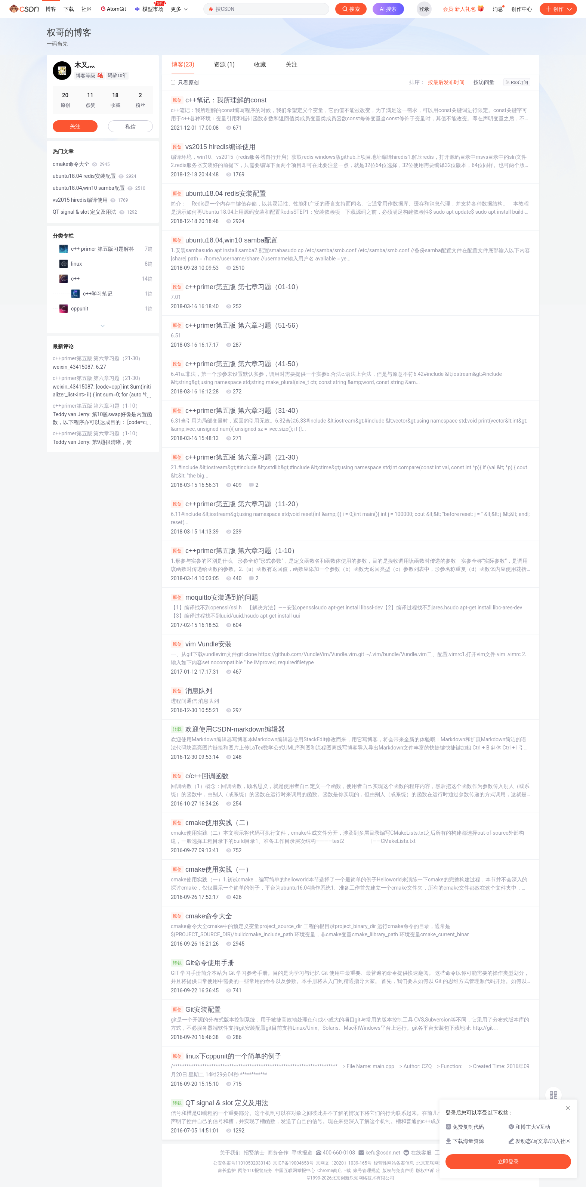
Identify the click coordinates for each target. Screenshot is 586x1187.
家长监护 (227, 1170)
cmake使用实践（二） (211, 822)
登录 (424, 9)
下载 (69, 9)
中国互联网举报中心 (295, 1170)
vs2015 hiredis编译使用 (213, 147)
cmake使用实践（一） (211, 869)
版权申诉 (425, 1170)
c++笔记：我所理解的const (218, 100)
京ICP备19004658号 (293, 1163)
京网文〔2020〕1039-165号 (344, 1163)
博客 (51, 9)
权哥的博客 (69, 32)
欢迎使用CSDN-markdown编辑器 (228, 729)
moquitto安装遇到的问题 (214, 597)
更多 (179, 9)
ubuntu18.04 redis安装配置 (218, 193)
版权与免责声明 (398, 1170)
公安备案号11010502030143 (242, 1163)
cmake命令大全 (201, 916)
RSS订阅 (517, 82)
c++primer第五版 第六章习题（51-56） (236, 325)
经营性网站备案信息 (394, 1163)
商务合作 (278, 1153)
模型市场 (149, 7)
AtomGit (112, 8)
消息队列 (191, 691)
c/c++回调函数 (200, 776)
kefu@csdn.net (383, 1153)
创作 (558, 9)
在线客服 (421, 1153)
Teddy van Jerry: (72, 414)
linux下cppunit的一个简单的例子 (226, 1056)
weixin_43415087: (74, 367)
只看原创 (185, 83)
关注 (75, 126)
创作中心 (521, 9)
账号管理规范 (366, 1170)
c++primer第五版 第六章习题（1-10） (234, 550)
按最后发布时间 (446, 82)
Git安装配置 (196, 1009)
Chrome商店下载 (334, 1170)
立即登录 (508, 1162)
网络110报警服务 (255, 1170)
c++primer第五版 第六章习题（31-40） (236, 410)
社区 (86, 9)
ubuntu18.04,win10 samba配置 (224, 240)
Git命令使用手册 (202, 963)
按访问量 (484, 82)
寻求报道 (302, 1153)
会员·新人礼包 (463, 8)
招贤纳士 (254, 1153)
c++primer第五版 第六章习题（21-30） (236, 457)
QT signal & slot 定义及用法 (219, 1103)
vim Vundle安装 (201, 644)
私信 (130, 127)
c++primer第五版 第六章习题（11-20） (236, 504)
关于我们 (230, 1153)
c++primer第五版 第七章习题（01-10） (236, 287)
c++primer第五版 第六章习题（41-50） (236, 364)
